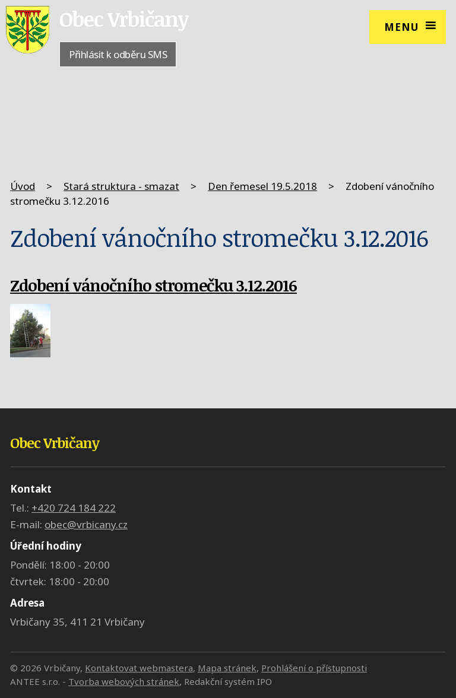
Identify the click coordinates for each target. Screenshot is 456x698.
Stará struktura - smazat (121, 186)
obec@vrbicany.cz (86, 524)
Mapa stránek (227, 668)
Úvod (22, 186)
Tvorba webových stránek (123, 681)
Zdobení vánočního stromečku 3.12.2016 (153, 285)
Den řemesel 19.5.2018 (262, 186)
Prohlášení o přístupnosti (314, 668)
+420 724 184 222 (73, 508)
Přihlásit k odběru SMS (118, 54)
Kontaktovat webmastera (139, 668)
